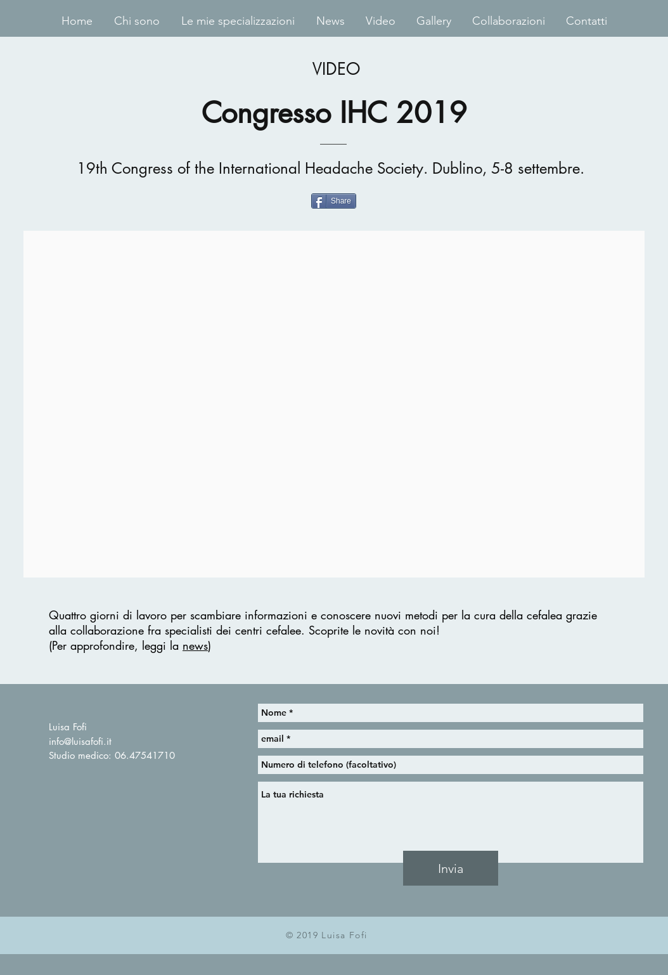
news (195, 645)
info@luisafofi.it (80, 741)
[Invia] (450, 868)
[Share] (333, 201)
